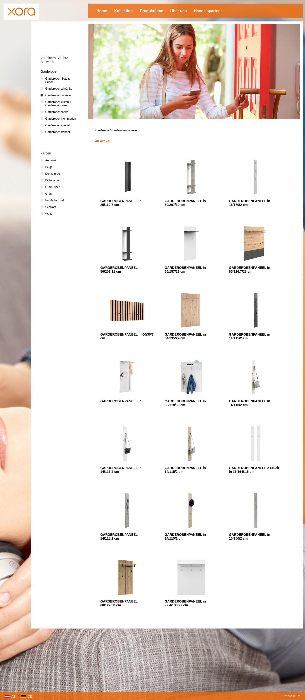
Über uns (178, 11)
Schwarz (50, 207)
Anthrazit (50, 160)
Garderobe (102, 130)
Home (102, 11)
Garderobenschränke (58, 88)
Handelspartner (208, 11)
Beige (49, 167)
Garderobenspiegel (57, 125)
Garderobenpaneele (124, 130)
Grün (48, 193)
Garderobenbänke (56, 112)
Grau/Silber (52, 187)
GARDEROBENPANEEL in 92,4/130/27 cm (185, 603)
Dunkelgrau (52, 173)
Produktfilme (151, 11)
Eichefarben (53, 180)
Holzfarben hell (54, 200)
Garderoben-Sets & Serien (57, 80)
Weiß (48, 213)
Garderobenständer (57, 132)
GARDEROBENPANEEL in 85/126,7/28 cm (249, 269)
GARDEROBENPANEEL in (121, 401)
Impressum (292, 696)
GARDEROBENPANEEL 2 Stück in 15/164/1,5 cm (254, 470)
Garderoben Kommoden (60, 118)
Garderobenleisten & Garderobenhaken (58, 103)
